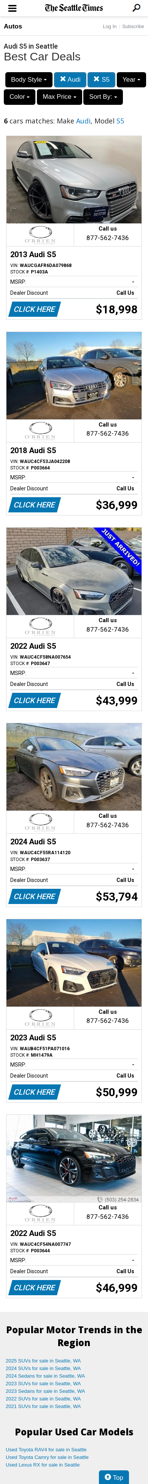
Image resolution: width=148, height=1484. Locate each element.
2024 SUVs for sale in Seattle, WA (43, 1368)
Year (131, 79)
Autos (13, 26)
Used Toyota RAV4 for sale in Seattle (46, 1449)
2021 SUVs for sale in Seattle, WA (43, 1406)
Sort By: (103, 96)
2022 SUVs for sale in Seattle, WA (43, 1399)
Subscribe (133, 26)
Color (20, 96)
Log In (109, 26)
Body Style (29, 79)
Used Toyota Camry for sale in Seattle (47, 1457)
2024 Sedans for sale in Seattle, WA (45, 1376)
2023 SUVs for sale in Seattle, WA (43, 1383)
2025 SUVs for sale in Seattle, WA (43, 1361)
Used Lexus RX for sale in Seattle (43, 1465)
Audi (70, 79)
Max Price (59, 96)
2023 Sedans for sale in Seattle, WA (45, 1391)
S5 (101, 79)
